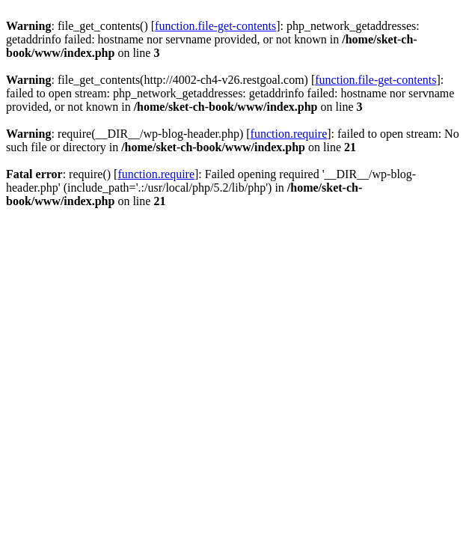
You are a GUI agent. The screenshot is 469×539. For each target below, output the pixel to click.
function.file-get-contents (215, 25)
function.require (289, 133)
